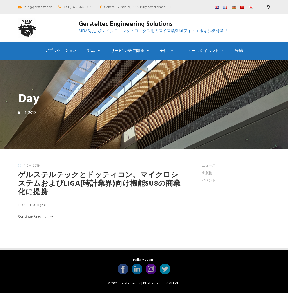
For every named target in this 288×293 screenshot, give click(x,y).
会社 (164, 51)
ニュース (209, 165)
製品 (91, 51)
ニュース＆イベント (201, 51)
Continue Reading (35, 217)
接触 (239, 50)
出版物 (207, 173)
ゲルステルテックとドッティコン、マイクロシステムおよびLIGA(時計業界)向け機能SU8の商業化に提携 (99, 183)
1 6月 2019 (32, 165)
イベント (209, 180)
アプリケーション (61, 50)
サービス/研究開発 (127, 51)
